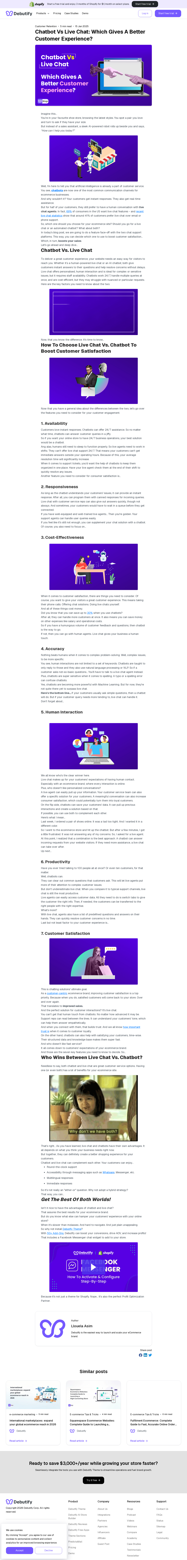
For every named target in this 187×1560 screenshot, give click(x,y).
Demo (85, 13)
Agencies (103, 1526)
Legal (159, 1532)
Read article (18, 1440)
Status (159, 1520)
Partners (102, 1520)
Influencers (104, 1532)
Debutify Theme (72, 1229)
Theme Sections (77, 1535)
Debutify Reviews (77, 1524)
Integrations (104, 1514)
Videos (130, 1520)
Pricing (57, 13)
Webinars (132, 1526)
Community (162, 1538)
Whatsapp (109, 1172)
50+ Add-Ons (55, 1233)
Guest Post (103, 1544)
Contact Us (162, 1509)
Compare (132, 1532)
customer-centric (57, 993)
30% (90, 613)
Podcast (131, 1514)
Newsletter (133, 1555)
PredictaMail (75, 1541)
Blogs (130, 1509)
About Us (103, 1509)
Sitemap (160, 1526)
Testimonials (134, 1549)
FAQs (159, 1514)
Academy (132, 1538)
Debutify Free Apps (78, 1530)
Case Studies (71, 13)
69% (69, 211)
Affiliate (102, 1538)
